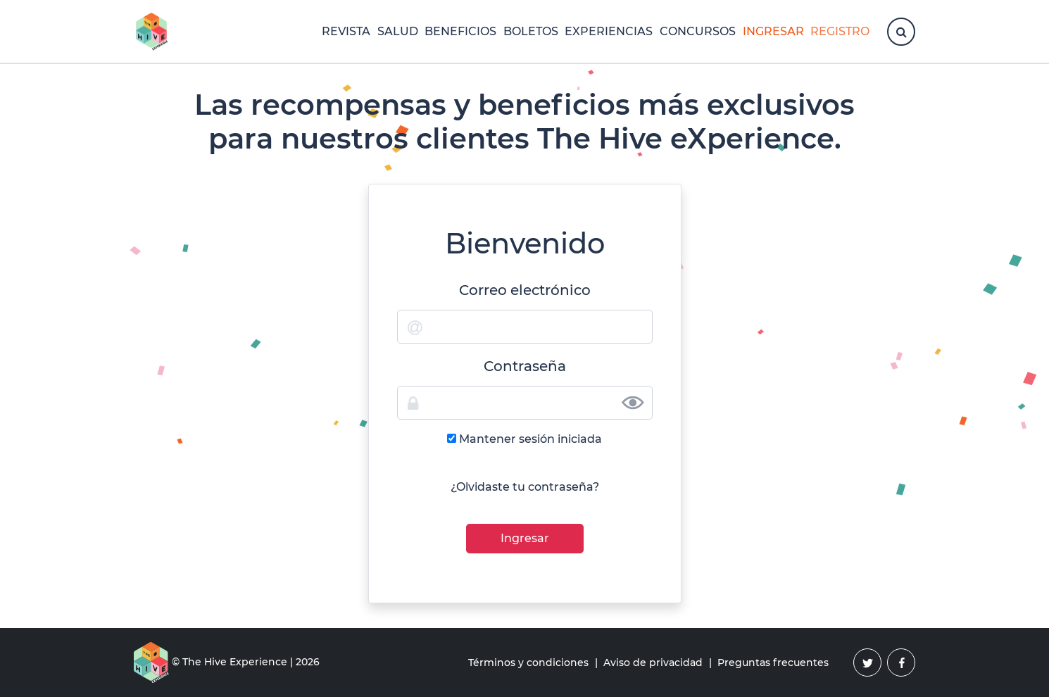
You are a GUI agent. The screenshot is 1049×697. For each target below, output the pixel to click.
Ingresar (773, 31)
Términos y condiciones (528, 662)
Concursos (698, 31)
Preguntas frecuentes (773, 662)
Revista (346, 31)
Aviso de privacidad (653, 662)
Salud (397, 31)
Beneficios (460, 31)
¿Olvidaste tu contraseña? (525, 487)
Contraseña (525, 366)
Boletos (530, 31)
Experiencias (609, 31)
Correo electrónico (525, 290)
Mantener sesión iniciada (530, 439)
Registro (839, 31)
